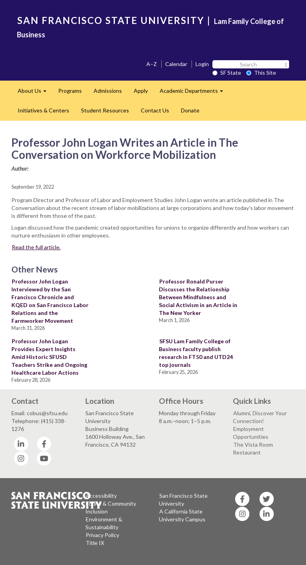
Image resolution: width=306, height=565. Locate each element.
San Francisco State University (183, 499)
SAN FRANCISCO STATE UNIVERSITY (110, 20)
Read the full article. (36, 247)
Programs (70, 90)
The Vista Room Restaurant (253, 448)
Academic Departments (194, 93)
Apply (141, 90)
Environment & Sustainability (103, 523)
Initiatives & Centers (43, 110)
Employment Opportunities (250, 432)
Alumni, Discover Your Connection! (260, 417)
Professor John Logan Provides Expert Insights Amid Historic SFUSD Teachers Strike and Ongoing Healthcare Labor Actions (49, 357)
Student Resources (105, 110)
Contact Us (155, 110)
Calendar (176, 64)
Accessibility (101, 495)
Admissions (108, 90)
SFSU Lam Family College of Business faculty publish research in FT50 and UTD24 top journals (196, 353)
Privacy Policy (102, 535)
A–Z (151, 64)
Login (202, 64)
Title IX (95, 542)
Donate (190, 110)
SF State (226, 72)
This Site (261, 72)
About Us (35, 93)
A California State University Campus (182, 515)
